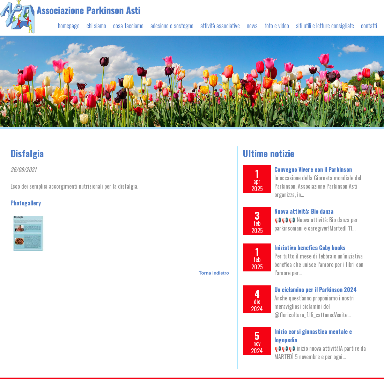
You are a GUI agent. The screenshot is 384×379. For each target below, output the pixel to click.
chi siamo (96, 25)
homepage (69, 25)
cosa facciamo (128, 25)
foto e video (277, 25)
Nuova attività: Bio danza (303, 211)
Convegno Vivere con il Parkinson (313, 169)
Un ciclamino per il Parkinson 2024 (315, 289)
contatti (369, 25)
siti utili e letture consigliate (325, 25)
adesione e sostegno (171, 25)
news (252, 25)
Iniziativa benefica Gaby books (310, 247)
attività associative (220, 25)
